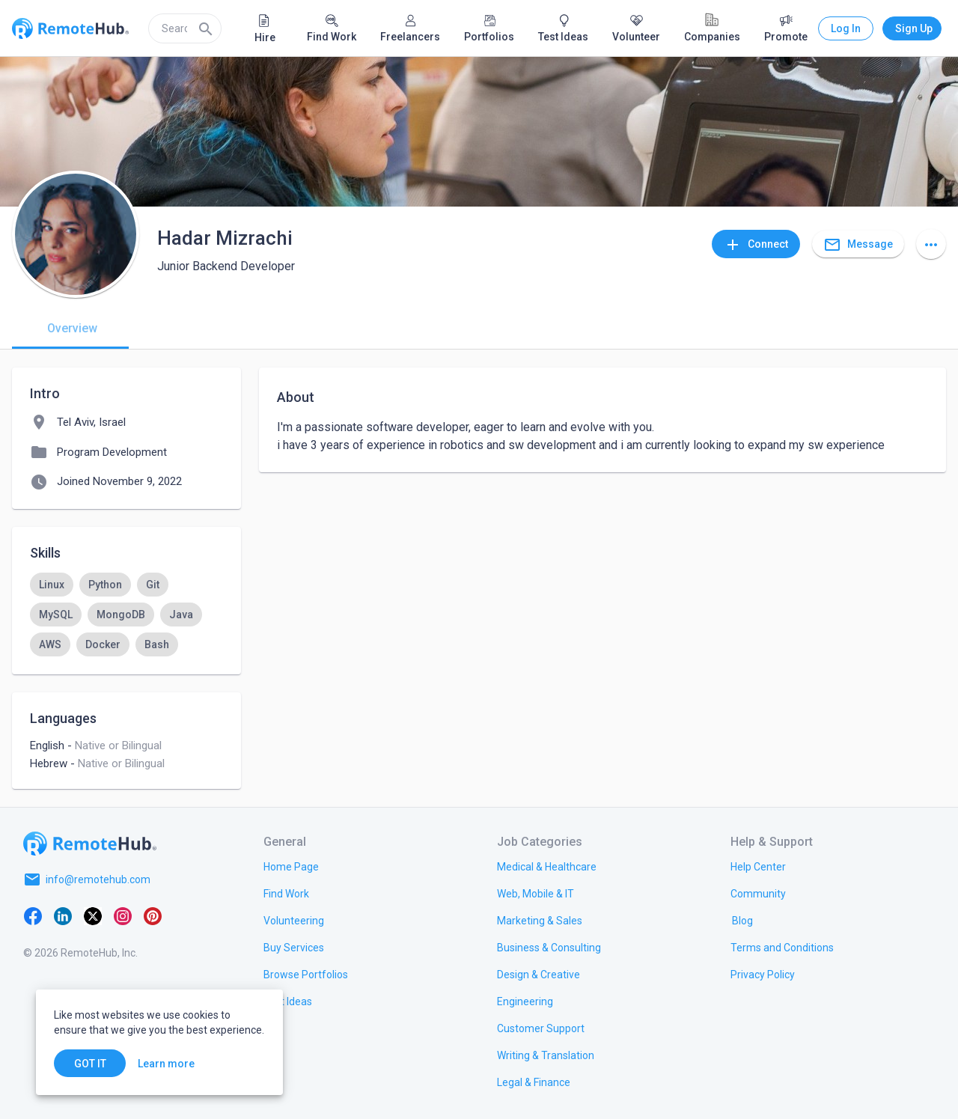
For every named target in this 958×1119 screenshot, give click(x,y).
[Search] (206, 28)
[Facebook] (33, 915)
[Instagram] (123, 915)
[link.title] (291, 866)
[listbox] (126, 614)
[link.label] (758, 866)
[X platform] (93, 915)
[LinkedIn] (63, 915)
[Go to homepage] (89, 844)
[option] (51, 585)
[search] (185, 28)
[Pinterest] (153, 915)
